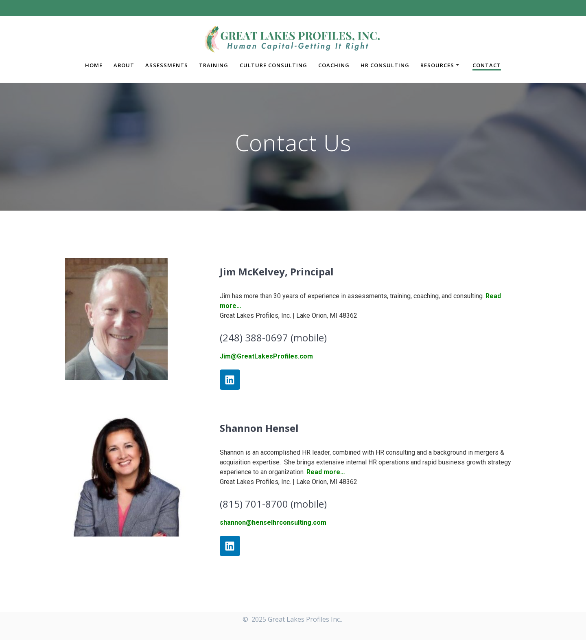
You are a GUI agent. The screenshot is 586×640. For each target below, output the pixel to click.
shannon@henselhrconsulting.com (273, 522)
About (124, 65)
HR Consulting (385, 65)
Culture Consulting (273, 65)
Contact (486, 65)
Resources (437, 65)
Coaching (334, 65)
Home (94, 65)
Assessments (166, 65)
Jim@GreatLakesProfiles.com (266, 356)
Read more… (325, 472)
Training (213, 65)
